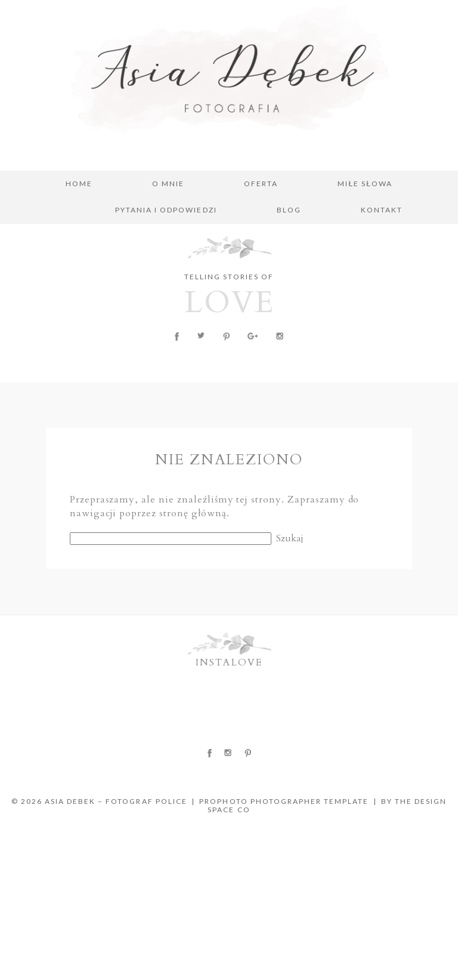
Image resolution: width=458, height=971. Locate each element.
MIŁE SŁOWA (365, 184)
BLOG (289, 210)
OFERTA (261, 184)
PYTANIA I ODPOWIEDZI (166, 210)
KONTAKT (382, 210)
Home (79, 184)
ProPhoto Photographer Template (284, 801)
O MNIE (168, 184)
